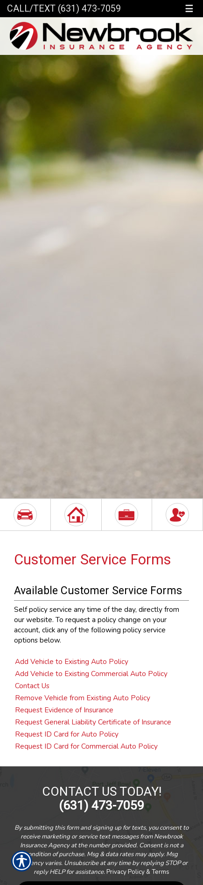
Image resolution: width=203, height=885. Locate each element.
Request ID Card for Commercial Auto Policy (86, 746)
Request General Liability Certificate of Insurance (93, 722)
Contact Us (32, 686)
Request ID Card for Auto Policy (67, 734)
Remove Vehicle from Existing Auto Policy (82, 698)
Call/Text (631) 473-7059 (64, 8)
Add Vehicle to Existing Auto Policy (71, 661)
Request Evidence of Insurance (64, 710)
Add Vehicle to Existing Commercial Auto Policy (91, 673)
